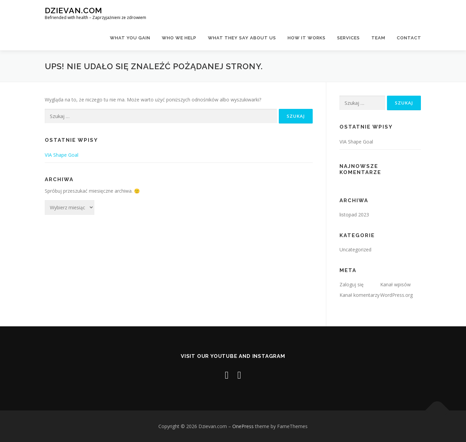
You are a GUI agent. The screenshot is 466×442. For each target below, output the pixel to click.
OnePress (243, 426)
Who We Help (179, 37)
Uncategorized (355, 249)
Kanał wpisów (395, 284)
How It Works (307, 37)
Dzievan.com (73, 10)
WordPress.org (396, 295)
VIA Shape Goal (61, 155)
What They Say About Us (242, 37)
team (378, 37)
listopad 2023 (354, 214)
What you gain (130, 37)
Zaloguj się (351, 284)
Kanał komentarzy (359, 295)
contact (409, 37)
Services (348, 37)
